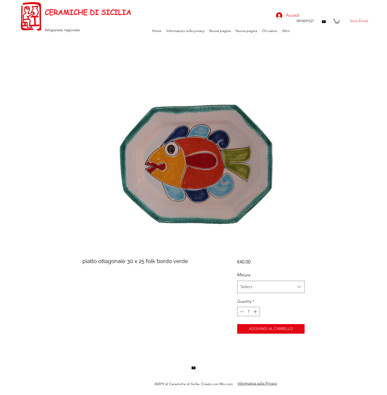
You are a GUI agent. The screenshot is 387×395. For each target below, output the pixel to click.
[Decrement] (241, 311)
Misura (243, 275)
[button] (336, 21)
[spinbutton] (248, 311)
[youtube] (323, 21)
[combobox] (271, 287)
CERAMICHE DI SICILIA (88, 12)
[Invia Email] (359, 20)
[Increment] (255, 311)
